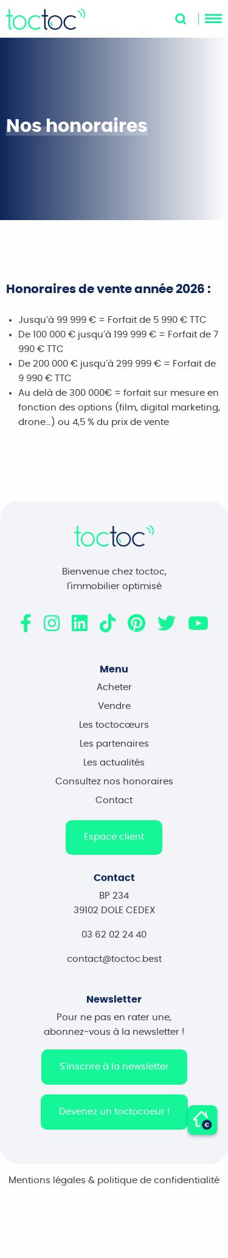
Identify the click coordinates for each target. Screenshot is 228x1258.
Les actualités (114, 770)
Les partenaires (114, 751)
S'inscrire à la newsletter (114, 1074)
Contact (114, 807)
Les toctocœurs (114, 732)
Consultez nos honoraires (114, 788)
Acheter (114, 694)
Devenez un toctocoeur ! (114, 1119)
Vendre (114, 713)
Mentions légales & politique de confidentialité (114, 1187)
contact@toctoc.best (114, 966)
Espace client (114, 844)
